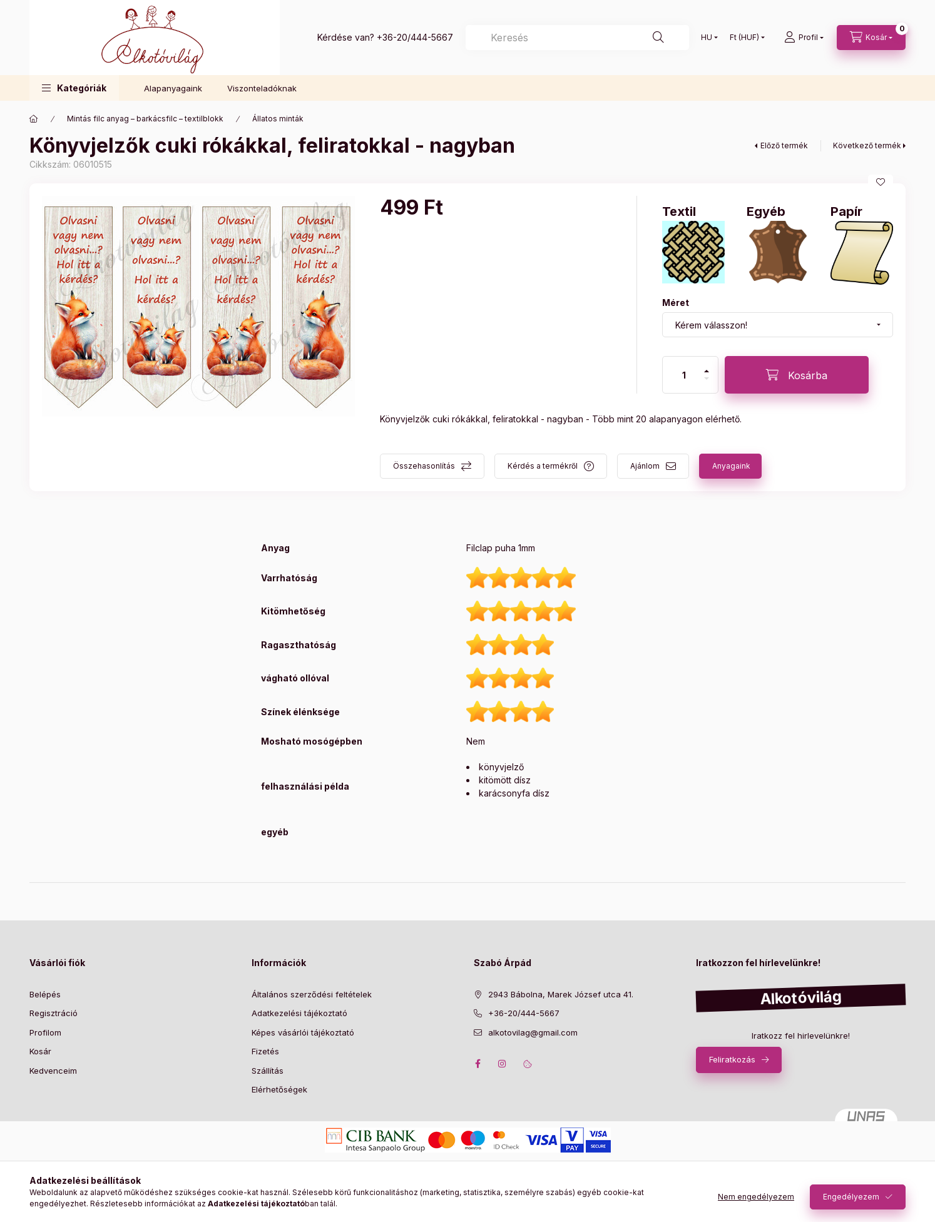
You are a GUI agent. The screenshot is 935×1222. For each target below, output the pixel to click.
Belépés (45, 994)
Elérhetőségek (279, 1089)
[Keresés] (577, 37)
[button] (74, 88)
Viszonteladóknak (262, 88)
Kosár (40, 1051)
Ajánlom (645, 466)
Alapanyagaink (173, 88)
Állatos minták (278, 118)
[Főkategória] (33, 119)
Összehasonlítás (424, 466)
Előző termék (784, 145)
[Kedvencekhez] (880, 182)
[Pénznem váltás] (744, 37)
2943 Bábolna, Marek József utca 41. (560, 994)
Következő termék (867, 145)
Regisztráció (53, 1013)
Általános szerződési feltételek (312, 994)
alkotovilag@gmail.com (533, 1032)
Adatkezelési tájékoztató (299, 1013)
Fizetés (265, 1051)
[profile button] (804, 37)
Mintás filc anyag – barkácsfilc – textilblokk (145, 118)
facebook (477, 1063)
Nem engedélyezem (756, 1196)
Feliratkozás (732, 1059)
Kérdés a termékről (543, 466)
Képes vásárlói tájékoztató (303, 1032)
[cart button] (871, 37)
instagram (502, 1063)
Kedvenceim (53, 1071)
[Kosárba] (797, 375)
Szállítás (268, 1071)
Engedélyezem (851, 1196)
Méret (675, 302)
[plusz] (707, 371)
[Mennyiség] (684, 375)
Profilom (45, 1032)
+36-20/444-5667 (415, 37)
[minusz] (707, 378)
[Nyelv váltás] (706, 37)
